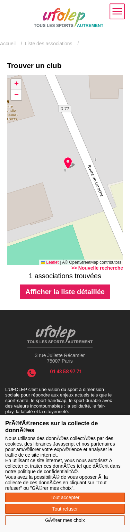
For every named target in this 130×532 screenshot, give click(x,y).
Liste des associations (48, 43)
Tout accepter (64, 497)
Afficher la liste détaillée (65, 292)
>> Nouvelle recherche (97, 268)
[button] (68, 163)
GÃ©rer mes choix (65, 520)
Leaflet (50, 262)
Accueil (8, 43)
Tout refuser (65, 509)
